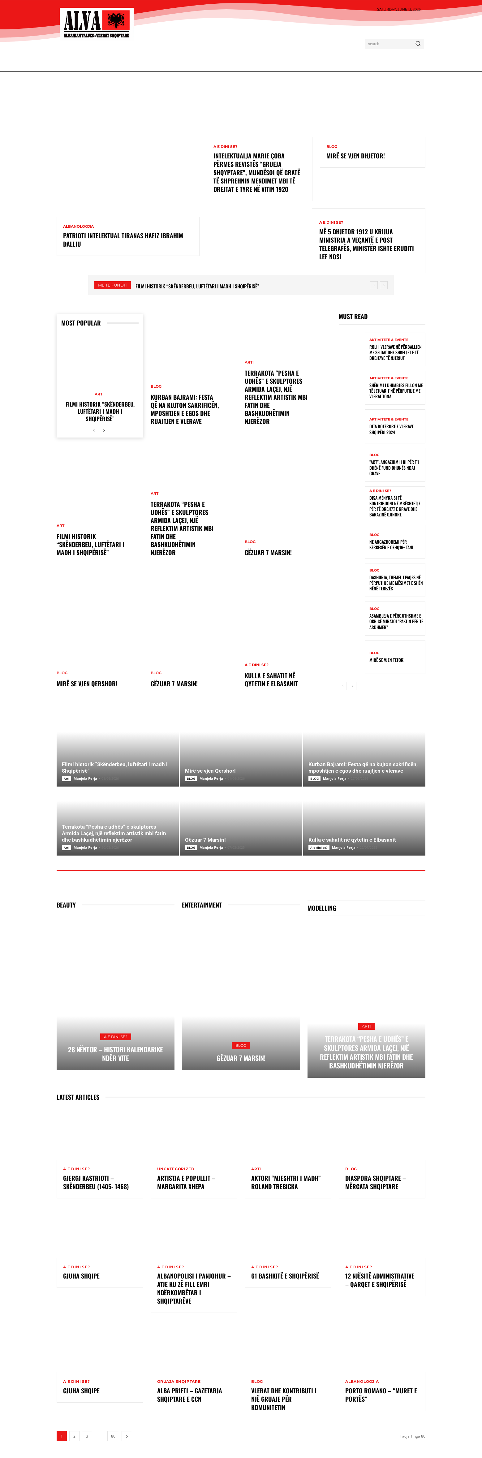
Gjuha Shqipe (81, 1387)
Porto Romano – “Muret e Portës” (381, 1391)
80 (113, 1432)
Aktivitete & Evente (388, 338)
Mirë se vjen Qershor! (87, 682)
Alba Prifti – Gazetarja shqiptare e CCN (189, 1391)
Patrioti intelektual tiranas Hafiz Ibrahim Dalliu (123, 239)
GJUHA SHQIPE (81, 1274)
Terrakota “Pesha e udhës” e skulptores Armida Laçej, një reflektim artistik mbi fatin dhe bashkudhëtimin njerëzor (182, 526)
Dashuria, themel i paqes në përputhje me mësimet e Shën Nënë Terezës (396, 581)
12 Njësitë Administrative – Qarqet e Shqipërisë (379, 1278)
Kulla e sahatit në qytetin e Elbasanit (271, 678)
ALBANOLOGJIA (78, 226)
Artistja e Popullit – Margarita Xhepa (186, 1180)
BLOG (331, 147)
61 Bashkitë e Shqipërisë (285, 1274)
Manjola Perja (85, 776)
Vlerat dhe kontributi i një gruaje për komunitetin (283, 1395)
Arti (99, 393)
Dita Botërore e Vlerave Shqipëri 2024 (391, 427)
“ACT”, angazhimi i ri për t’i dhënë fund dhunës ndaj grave (394, 466)
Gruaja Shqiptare (179, 1378)
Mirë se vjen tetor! (386, 658)
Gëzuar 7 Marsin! (174, 682)
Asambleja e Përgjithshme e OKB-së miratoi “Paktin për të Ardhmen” (396, 619)
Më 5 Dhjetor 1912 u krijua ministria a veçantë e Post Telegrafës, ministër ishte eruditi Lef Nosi (366, 242)
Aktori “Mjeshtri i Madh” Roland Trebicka (286, 1180)
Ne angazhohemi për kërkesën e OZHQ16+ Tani (391, 543)
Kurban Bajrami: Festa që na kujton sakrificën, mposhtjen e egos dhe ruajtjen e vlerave (185, 407)
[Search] (418, 44)
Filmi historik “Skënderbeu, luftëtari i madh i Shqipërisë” (197, 284)
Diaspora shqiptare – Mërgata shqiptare (375, 1180)
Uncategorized (175, 1167)
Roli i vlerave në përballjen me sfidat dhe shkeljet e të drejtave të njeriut (395, 351)
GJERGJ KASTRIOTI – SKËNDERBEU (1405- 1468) (96, 1180)
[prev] (374, 283)
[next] (384, 283)
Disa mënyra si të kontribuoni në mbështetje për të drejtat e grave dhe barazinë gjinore (394, 504)
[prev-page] (94, 429)
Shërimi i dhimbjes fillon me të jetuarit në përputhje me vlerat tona (396, 389)
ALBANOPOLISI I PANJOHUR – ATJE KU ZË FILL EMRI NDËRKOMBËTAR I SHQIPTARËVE (194, 1286)
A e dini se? (225, 147)
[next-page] (104, 429)
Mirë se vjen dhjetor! (355, 155)
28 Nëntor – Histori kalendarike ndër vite (115, 1052)
